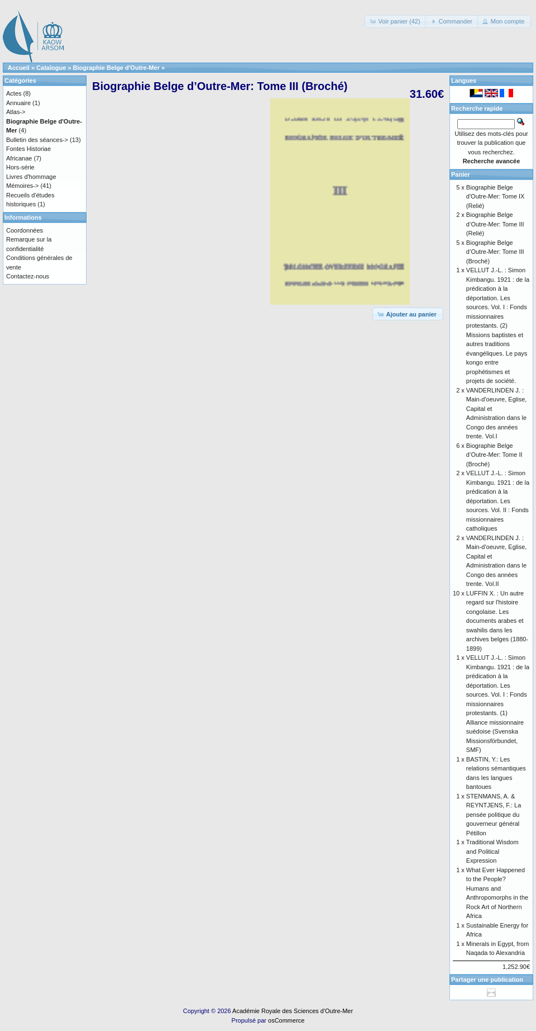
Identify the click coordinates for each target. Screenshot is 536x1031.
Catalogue (51, 67)
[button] (396, 21)
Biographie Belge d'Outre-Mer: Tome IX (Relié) (495, 196)
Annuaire (18, 103)
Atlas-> (16, 111)
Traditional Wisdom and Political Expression (492, 851)
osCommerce (286, 1020)
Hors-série (20, 167)
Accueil (19, 67)
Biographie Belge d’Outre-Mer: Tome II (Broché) (494, 454)
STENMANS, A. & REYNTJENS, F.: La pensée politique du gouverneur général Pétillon (493, 814)
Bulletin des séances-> (37, 139)
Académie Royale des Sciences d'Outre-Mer (292, 1011)
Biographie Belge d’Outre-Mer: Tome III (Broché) (495, 251)
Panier (460, 174)
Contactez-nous (27, 276)
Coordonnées (24, 230)
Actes (14, 93)
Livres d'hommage (31, 176)
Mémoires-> (22, 185)
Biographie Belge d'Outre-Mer (116, 67)
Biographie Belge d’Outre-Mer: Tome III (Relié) (495, 224)
